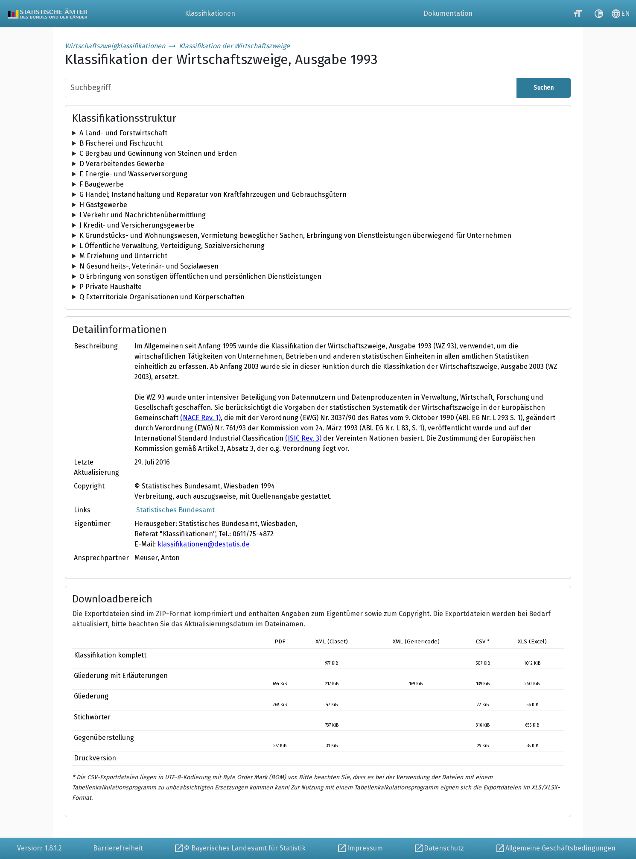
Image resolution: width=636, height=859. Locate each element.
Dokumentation (448, 13)
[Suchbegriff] (291, 88)
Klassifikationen (210, 13)
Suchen (544, 87)
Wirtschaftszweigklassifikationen (115, 46)
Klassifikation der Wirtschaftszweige (234, 46)
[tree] (318, 133)
